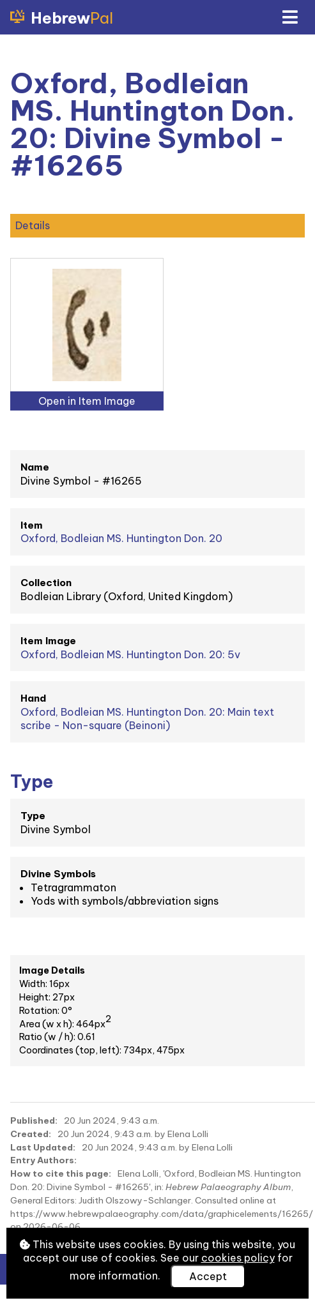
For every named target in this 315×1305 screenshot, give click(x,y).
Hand (33, 698)
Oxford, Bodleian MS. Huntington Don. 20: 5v (130, 654)
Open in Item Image (86, 401)
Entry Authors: (43, 1160)
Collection (46, 583)
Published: (34, 1120)
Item (31, 525)
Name (34, 467)
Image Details (52, 970)
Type (32, 816)
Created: (30, 1134)
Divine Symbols (58, 874)
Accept (208, 1276)
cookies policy (238, 1257)
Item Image (48, 641)
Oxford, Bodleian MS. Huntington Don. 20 (121, 538)
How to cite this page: (60, 1173)
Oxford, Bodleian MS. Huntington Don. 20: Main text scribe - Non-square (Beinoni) (147, 718)
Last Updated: (42, 1147)
